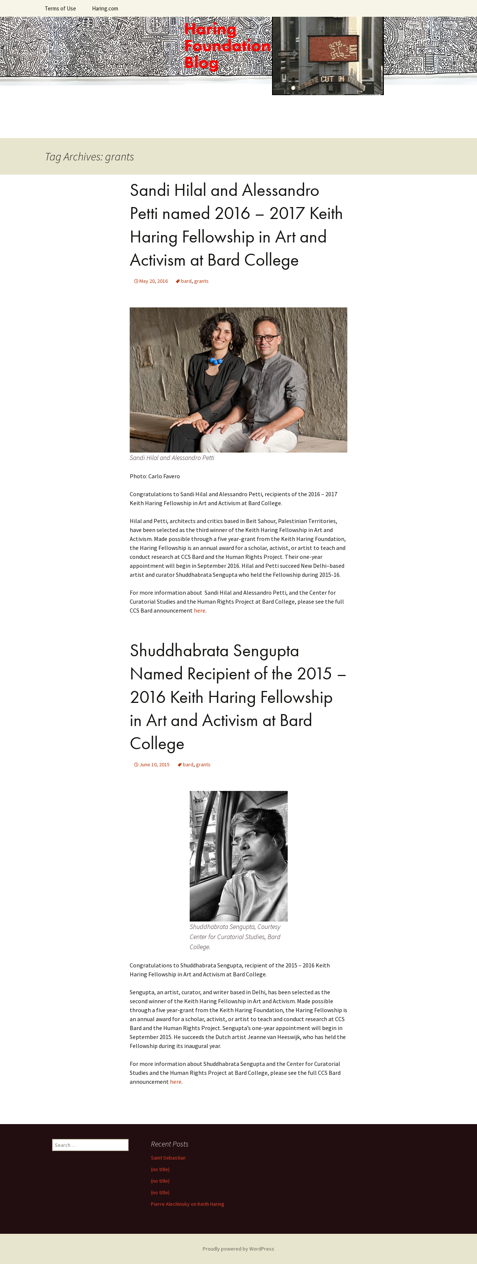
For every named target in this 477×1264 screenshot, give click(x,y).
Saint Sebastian (168, 1157)
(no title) (160, 1169)
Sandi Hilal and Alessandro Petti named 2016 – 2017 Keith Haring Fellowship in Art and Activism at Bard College (236, 224)
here (199, 610)
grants (201, 281)
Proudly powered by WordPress (238, 1248)
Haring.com (105, 8)
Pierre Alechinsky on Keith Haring (187, 1204)
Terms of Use (60, 8)
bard (186, 281)
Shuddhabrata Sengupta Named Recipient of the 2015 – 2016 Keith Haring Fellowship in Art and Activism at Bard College (238, 697)
